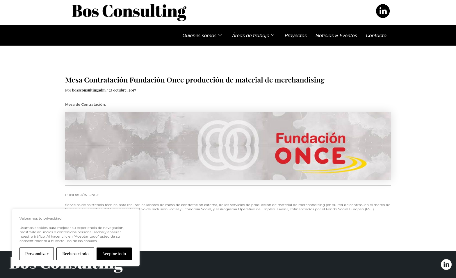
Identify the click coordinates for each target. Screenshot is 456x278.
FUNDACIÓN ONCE (82, 195)
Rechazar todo (75, 254)
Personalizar (37, 254)
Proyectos (296, 35)
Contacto (376, 35)
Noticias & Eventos (336, 35)
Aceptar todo (114, 254)
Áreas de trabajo (253, 35)
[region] (76, 237)
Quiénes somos (202, 35)
